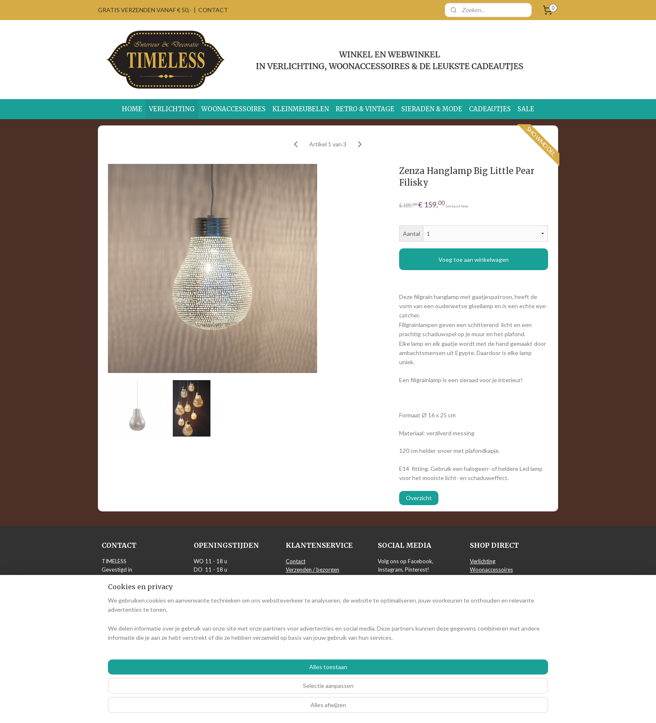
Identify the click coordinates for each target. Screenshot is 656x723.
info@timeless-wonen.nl (131, 621)
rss (319, 707)
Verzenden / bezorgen (312, 569)
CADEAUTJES (490, 109)
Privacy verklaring (307, 587)
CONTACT (213, 9)
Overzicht (419, 497)
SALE (526, 109)
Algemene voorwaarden (315, 596)
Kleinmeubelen (487, 578)
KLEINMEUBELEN (300, 109)
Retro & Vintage (489, 587)
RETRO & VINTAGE (365, 109)
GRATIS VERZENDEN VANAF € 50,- (144, 9)
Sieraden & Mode (491, 596)
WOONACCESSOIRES (233, 109)
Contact (295, 561)
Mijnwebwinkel (416, 707)
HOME (132, 109)
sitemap (304, 707)
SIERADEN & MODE (431, 109)
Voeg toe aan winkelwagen (473, 259)
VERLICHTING (172, 109)
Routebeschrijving (123, 639)
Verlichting (482, 561)
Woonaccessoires (491, 569)
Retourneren (301, 578)
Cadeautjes (483, 604)
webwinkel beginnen (347, 707)
